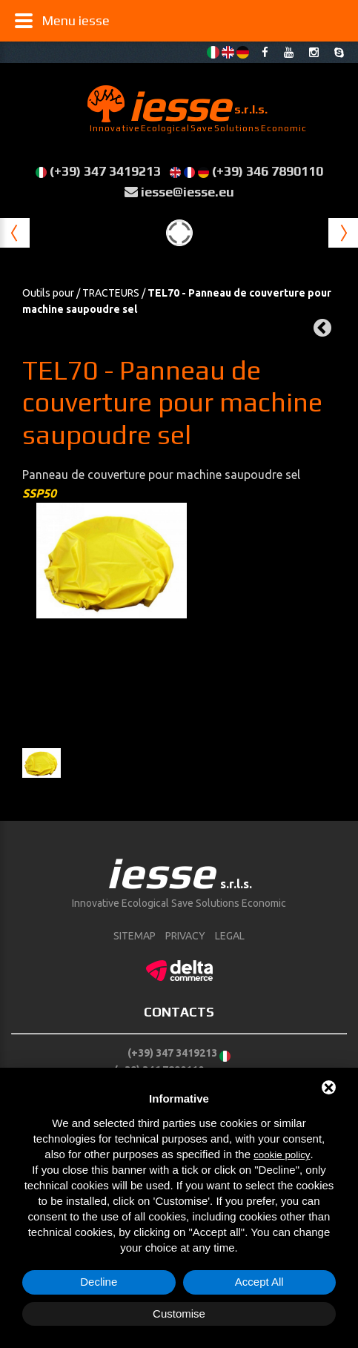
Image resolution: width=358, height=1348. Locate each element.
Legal (230, 936)
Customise (179, 1313)
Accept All (259, 1281)
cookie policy (281, 1154)
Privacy (185, 936)
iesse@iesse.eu (187, 191)
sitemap (134, 936)
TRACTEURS (110, 293)
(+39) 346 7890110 (267, 171)
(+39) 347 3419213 (105, 171)
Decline (98, 1281)
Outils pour (48, 293)
